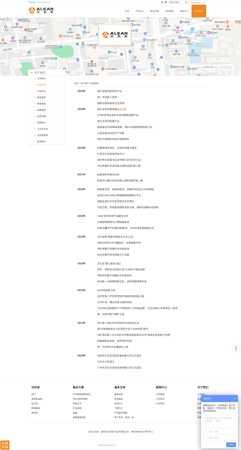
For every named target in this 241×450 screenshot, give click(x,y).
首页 (127, 11)
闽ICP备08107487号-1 (142, 431)
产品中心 (140, 11)
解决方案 (154, 11)
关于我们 (199, 11)
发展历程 (95, 83)
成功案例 (169, 11)
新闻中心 (184, 11)
